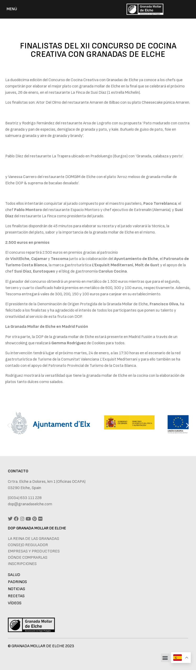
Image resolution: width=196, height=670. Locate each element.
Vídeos (14, 603)
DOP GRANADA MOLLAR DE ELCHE (37, 528)
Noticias (16, 588)
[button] (8, 425)
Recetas (16, 596)
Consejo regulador (28, 544)
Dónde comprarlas (27, 557)
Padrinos (17, 581)
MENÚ (12, 9)
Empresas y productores (34, 551)
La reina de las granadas (33, 538)
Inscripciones (22, 563)
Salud (14, 574)
